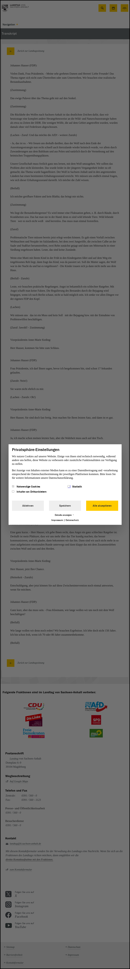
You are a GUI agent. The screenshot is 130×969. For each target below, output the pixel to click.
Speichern (65, 505)
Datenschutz (72, 520)
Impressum (57, 520)
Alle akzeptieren (102, 505)
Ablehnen (28, 505)
